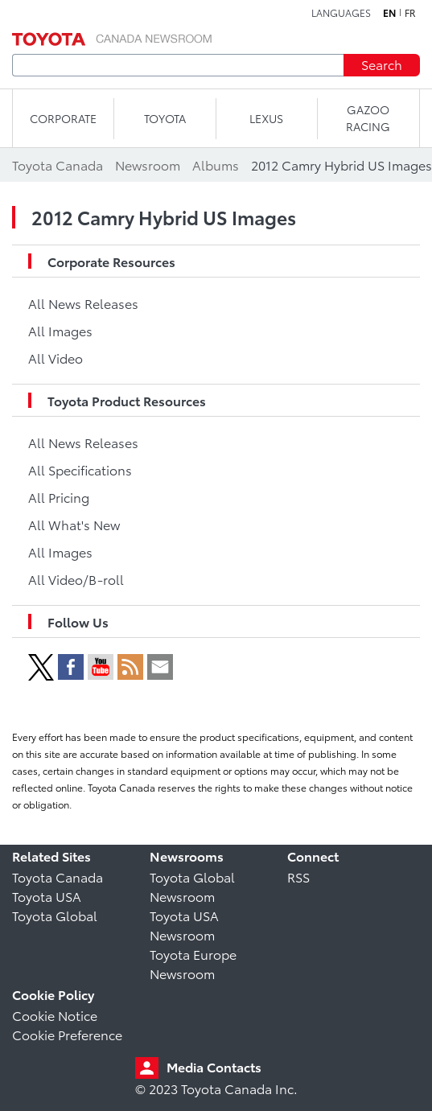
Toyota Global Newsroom (192, 886)
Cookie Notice (54, 1015)
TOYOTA (165, 118)
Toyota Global (54, 915)
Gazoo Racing (368, 117)
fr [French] (410, 13)
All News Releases (83, 303)
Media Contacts (214, 1066)
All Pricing (58, 497)
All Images (60, 330)
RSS (298, 876)
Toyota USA (46, 896)
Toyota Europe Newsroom (193, 963)
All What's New (74, 524)
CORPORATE (63, 118)
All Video (55, 357)
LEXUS (266, 118)
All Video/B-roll (76, 579)
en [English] (389, 13)
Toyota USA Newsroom (184, 925)
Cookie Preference (67, 1034)
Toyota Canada (57, 876)
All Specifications (80, 469)
